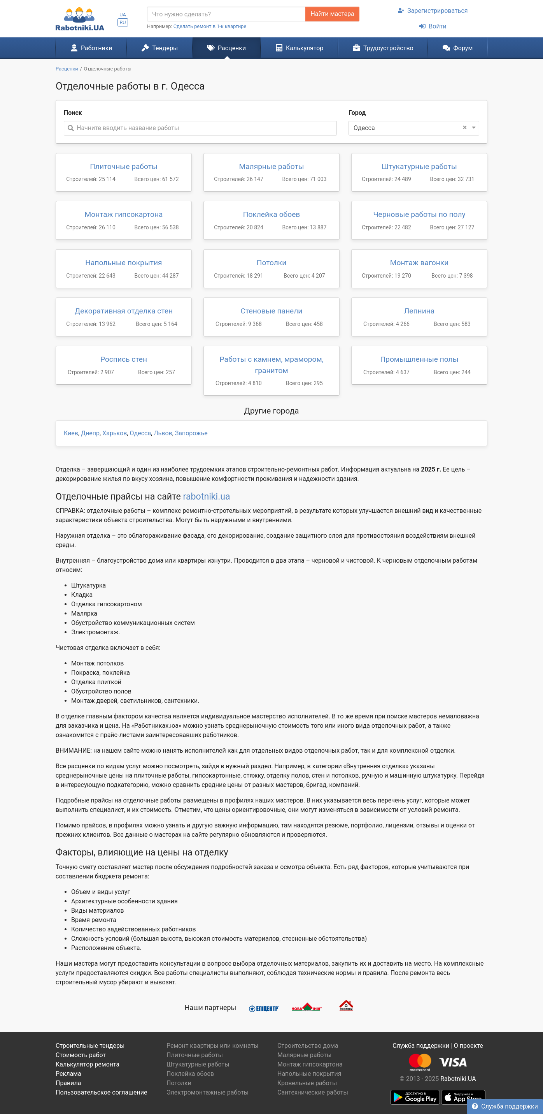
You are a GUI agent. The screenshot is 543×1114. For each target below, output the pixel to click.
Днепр (90, 433)
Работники (91, 48)
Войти (432, 26)
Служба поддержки (505, 1106)
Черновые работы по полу (419, 214)
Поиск (73, 112)
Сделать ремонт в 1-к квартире (210, 26)
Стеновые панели (272, 310)
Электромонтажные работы (207, 1092)
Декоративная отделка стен (124, 310)
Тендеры (160, 48)
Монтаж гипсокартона (123, 214)
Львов (163, 433)
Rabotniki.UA (458, 1078)
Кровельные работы (307, 1083)
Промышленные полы (419, 359)
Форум (458, 48)
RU (122, 22)
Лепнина (419, 310)
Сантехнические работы (312, 1092)
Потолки (272, 262)
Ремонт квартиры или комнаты (212, 1045)
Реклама (68, 1073)
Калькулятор (299, 48)
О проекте (468, 1045)
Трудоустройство (383, 48)
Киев (71, 433)
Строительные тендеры (90, 1045)
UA (122, 15)
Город (357, 112)
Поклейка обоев (271, 214)
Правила (68, 1083)
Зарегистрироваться (433, 10)
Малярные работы (271, 166)
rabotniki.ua (206, 496)
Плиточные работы (124, 166)
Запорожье (191, 433)
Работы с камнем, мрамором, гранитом (272, 365)
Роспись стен (123, 359)
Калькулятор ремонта (87, 1064)
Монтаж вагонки (419, 262)
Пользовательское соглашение (101, 1092)
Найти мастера (332, 14)
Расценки (226, 48)
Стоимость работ (81, 1055)
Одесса (140, 433)
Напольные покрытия (123, 262)
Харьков (114, 433)
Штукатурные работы (419, 166)
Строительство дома (307, 1045)
